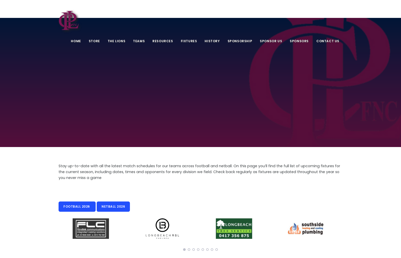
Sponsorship (240, 41)
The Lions (116, 41)
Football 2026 (77, 206)
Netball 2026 (113, 206)
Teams (139, 41)
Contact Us (327, 41)
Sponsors (299, 41)
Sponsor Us (271, 41)
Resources (162, 41)
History (212, 41)
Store (94, 41)
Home (76, 41)
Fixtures (189, 41)
